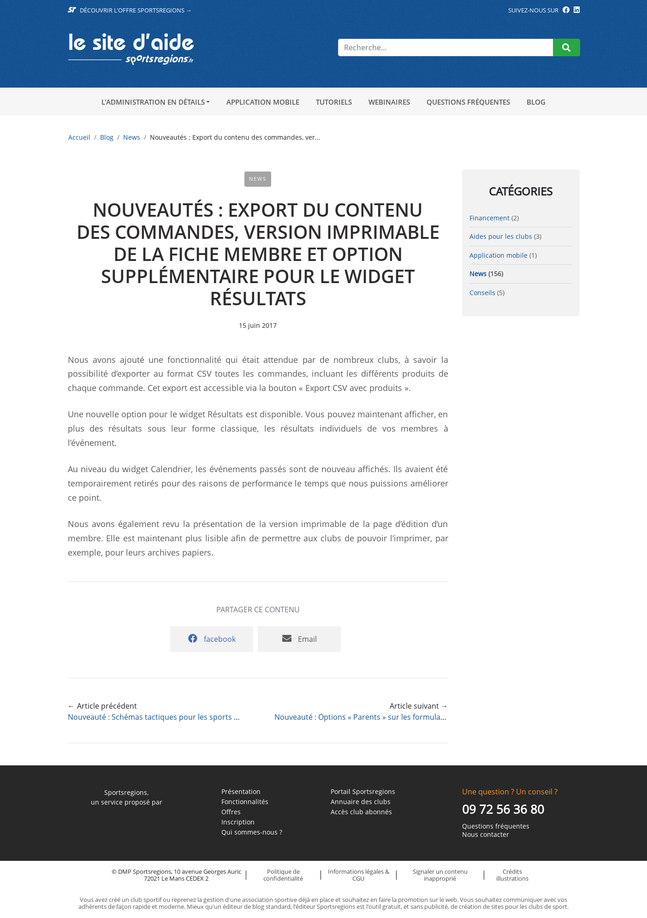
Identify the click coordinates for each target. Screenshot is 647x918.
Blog (536, 102)
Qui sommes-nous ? (251, 832)
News (131, 137)
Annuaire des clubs (361, 802)
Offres (231, 812)
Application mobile (262, 102)
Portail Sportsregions (363, 792)
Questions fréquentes (468, 102)
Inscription (238, 822)
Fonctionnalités (244, 802)
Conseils (482, 292)
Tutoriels (334, 102)
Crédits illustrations (512, 875)
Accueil (79, 137)
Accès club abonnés (361, 812)
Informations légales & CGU (358, 875)
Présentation (241, 792)
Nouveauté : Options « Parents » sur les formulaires (363, 717)
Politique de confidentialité (283, 875)
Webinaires (389, 102)
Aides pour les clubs (500, 236)
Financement (489, 217)
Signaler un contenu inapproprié (440, 875)
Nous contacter (485, 834)
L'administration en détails (153, 102)
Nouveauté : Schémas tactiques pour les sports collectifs (166, 717)
